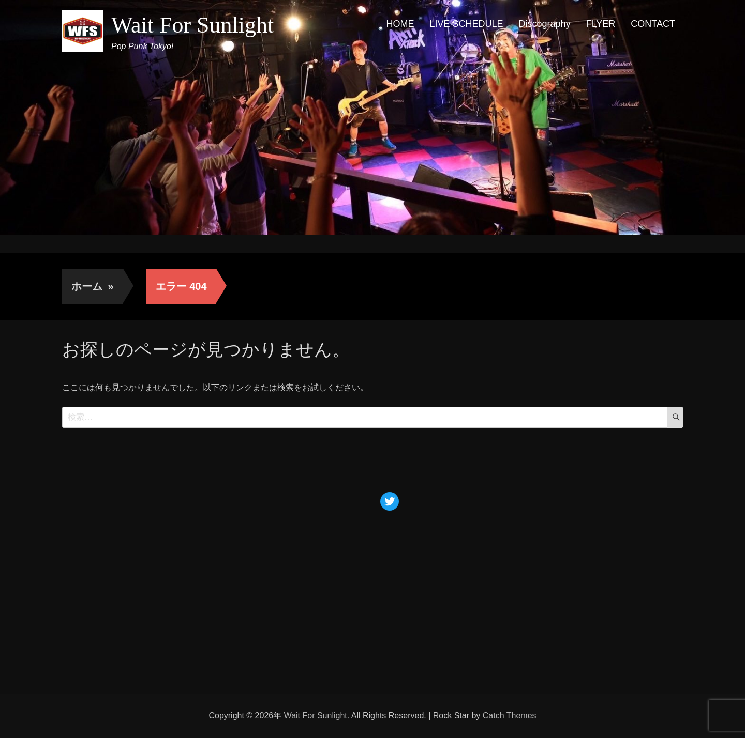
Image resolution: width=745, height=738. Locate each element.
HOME (400, 24)
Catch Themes (510, 715)
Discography (545, 24)
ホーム (92, 286)
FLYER (601, 24)
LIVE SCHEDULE (466, 24)
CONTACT (653, 24)
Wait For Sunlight (192, 25)
